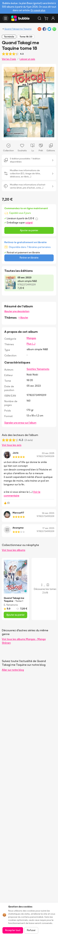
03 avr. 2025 (48, 453)
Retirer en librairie (29, 257)
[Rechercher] (39, 18)
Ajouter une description (16, 311)
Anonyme (18, 527)
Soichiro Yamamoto (38, 368)
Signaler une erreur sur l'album (20, 422)
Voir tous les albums (13, 550)
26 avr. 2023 (48, 513)
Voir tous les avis (11, 445)
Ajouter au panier (29, 230)
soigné (29, 222)
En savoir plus (38, 10)
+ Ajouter (23, 317)
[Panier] (46, 18)
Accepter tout (12, 930)
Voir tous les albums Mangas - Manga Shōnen (24, 640)
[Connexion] (53, 18)
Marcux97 (18, 512)
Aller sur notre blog (13, 669)
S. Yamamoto (11, 604)
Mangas (31, 338)
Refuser (31, 930)
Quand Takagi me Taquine (18, 28)
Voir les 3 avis (9, 59)
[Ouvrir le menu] (5, 18)
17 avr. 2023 (48, 528)
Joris (15, 452)
